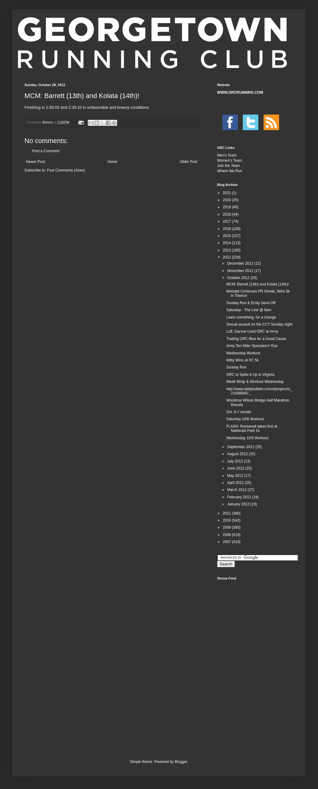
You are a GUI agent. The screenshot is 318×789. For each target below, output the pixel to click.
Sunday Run (236, 367)
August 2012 (238, 454)
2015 (227, 236)
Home (112, 162)
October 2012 (238, 278)
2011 (227, 513)
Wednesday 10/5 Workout (247, 438)
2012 (227, 257)
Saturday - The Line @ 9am (248, 310)
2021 (227, 193)
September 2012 (241, 447)
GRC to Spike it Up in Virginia (250, 374)
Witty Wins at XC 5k (242, 360)
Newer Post (35, 162)
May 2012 (235, 476)
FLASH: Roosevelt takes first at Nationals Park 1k (251, 428)
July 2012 (235, 461)
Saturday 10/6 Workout (245, 419)
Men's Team (227, 155)
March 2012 (237, 490)
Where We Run (229, 171)
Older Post (188, 162)
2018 (227, 214)
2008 (227, 535)
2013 (227, 250)
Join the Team (228, 166)
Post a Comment (45, 151)
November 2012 (240, 271)
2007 (227, 542)
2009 (227, 527)
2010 (227, 520)
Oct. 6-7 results (238, 412)
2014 (227, 243)
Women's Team (229, 160)
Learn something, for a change (251, 317)
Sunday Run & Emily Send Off (250, 303)
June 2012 (236, 468)
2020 (227, 200)
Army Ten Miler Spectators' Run (252, 346)
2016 (227, 229)
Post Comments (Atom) (66, 170)
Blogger (181, 762)
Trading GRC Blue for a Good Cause (256, 339)
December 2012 (240, 263)
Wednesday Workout (243, 353)
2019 (227, 207)
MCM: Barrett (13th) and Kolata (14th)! (257, 284)
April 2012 (236, 483)
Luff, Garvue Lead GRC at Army (252, 331)
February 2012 (239, 497)
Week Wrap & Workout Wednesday (255, 381)
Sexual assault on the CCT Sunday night (259, 324)
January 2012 (238, 504)
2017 (227, 221)
